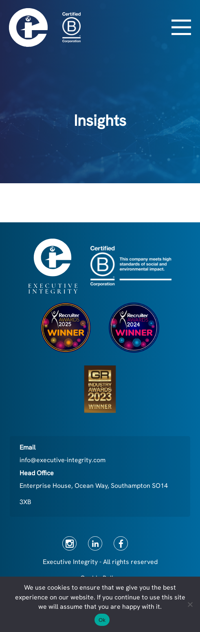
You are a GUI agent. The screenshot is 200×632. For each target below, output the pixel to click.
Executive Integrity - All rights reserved (100, 561)
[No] (190, 604)
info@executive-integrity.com (62, 460)
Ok (102, 620)
